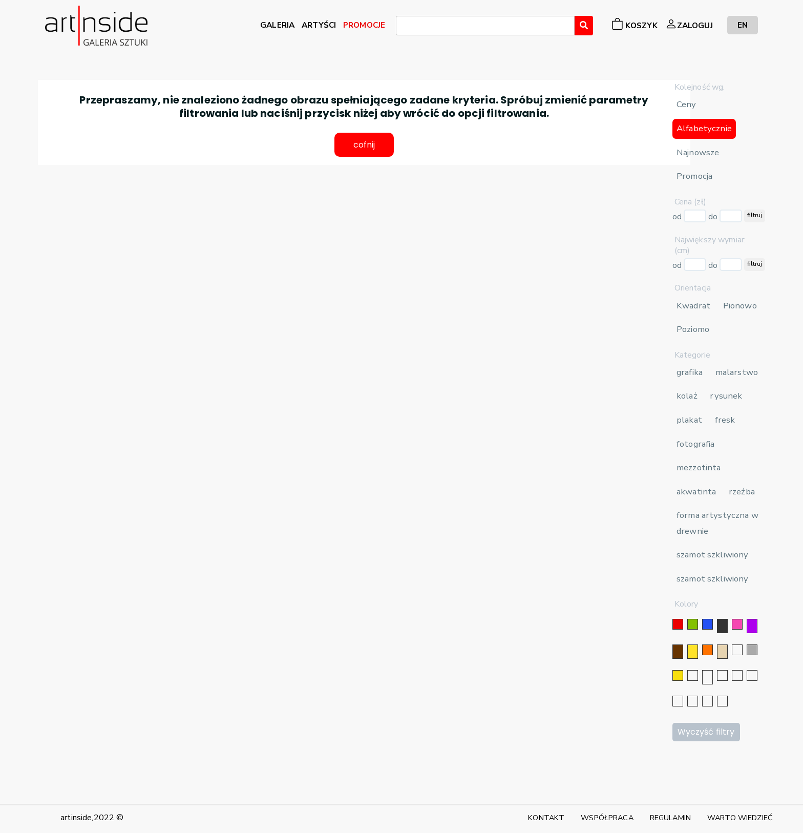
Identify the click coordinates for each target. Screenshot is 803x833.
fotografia (695, 444)
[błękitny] (752, 675)
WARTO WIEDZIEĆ (740, 818)
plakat (689, 420)
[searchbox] (402, 27)
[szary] (752, 650)
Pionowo (740, 305)
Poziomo (693, 329)
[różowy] (737, 624)
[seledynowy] (722, 701)
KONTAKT (546, 818)
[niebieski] (707, 624)
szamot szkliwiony (712, 554)
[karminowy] (678, 701)
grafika (690, 372)
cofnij (364, 145)
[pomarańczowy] (707, 650)
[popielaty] (693, 701)
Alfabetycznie (704, 128)
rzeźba (742, 491)
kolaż (687, 396)
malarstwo (736, 372)
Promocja (694, 176)
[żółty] (693, 651)
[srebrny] (693, 675)
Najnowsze (698, 152)
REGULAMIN (670, 818)
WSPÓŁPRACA (607, 818)
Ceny (686, 104)
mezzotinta (699, 467)
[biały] (737, 650)
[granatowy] (737, 675)
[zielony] (693, 624)
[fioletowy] (752, 626)
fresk (725, 420)
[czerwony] (678, 624)
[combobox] (485, 25)
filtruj (754, 215)
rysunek (726, 396)
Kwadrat (693, 305)
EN (742, 24)
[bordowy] (707, 701)
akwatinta (696, 491)
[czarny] (722, 626)
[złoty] (678, 675)
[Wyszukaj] (584, 25)
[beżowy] (722, 651)
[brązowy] (678, 651)
